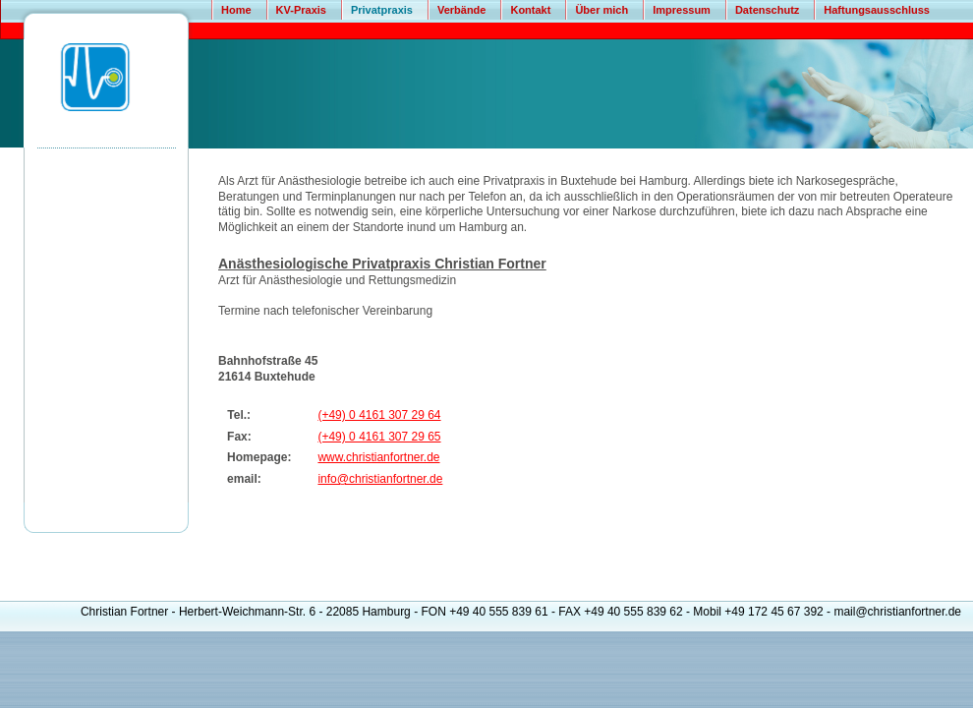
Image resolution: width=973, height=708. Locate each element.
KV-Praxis (301, 10)
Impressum (682, 10)
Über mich (601, 10)
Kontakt (530, 10)
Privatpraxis (382, 10)
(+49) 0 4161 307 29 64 (378, 415)
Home (236, 10)
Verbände (461, 10)
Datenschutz (767, 10)
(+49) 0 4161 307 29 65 (378, 436)
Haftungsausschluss (877, 10)
